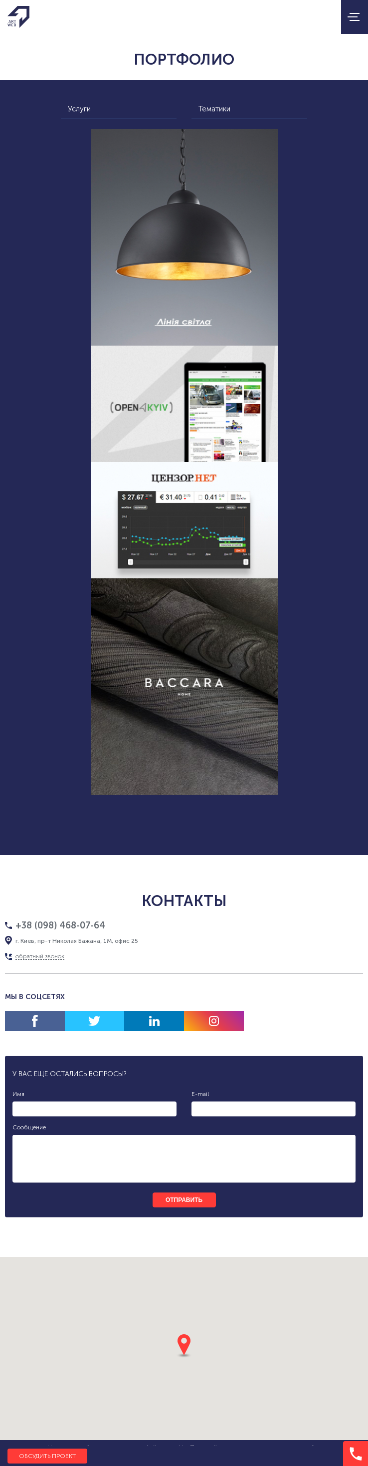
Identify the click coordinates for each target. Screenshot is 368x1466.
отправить (184, 1199)
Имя (18, 1094)
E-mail (200, 1094)
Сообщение (29, 1127)
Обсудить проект (47, 1456)
